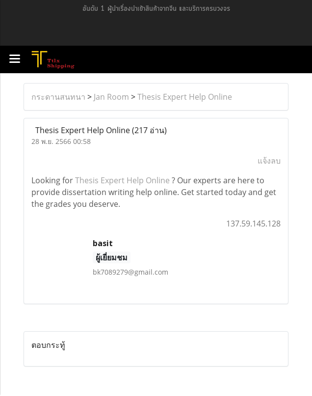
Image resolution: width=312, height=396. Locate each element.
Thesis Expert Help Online (184, 96)
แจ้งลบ (269, 160)
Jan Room (111, 96)
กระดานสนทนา (58, 96)
